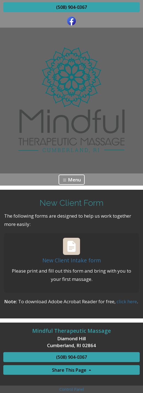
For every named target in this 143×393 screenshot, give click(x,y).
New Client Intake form (71, 260)
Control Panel (71, 389)
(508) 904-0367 (71, 7)
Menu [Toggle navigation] (71, 179)
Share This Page (69, 370)
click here (127, 301)
